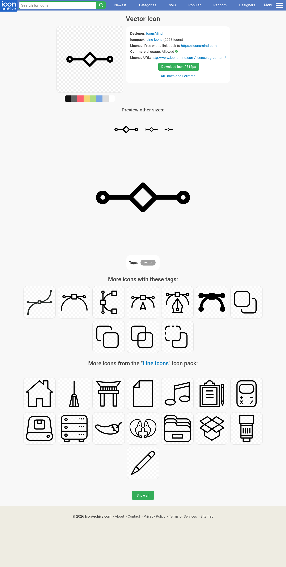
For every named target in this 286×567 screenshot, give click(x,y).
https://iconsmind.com (199, 46)
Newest (120, 5)
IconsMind (154, 33)
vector (148, 262)
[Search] (101, 5)
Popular (194, 5)
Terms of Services (183, 516)
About (119, 516)
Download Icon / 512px (178, 67)
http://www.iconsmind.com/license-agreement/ (189, 58)
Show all (143, 495)
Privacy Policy (154, 516)
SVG (172, 5)
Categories (147, 5)
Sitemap (207, 516)
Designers (247, 5)
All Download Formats (178, 76)
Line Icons (154, 39)
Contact (134, 516)
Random (220, 5)
